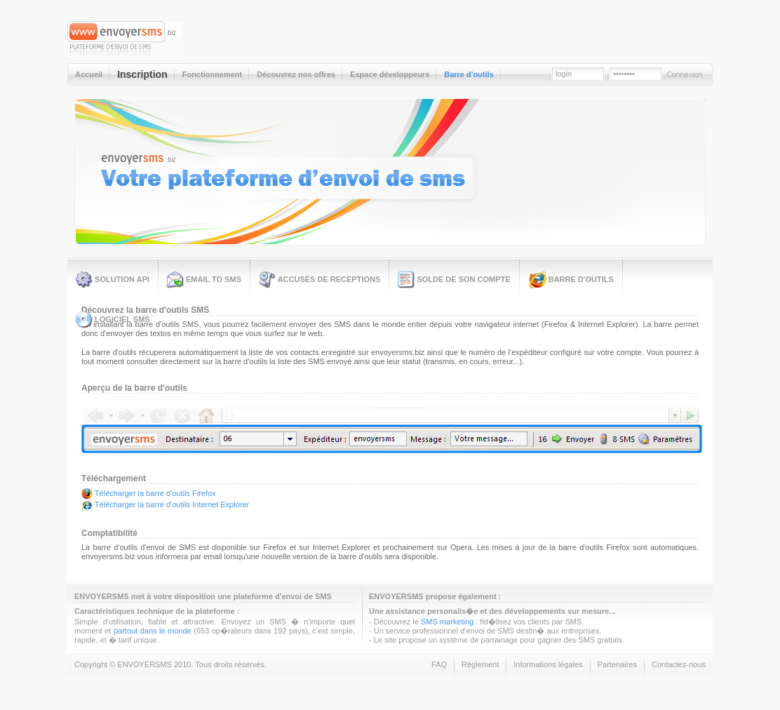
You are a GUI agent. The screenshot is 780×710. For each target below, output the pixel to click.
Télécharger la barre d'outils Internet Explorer (172, 504)
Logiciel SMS (113, 320)
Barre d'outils (571, 280)
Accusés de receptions (319, 280)
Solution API (112, 280)
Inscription (600, 234)
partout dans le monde (152, 631)
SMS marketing (447, 621)
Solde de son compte (454, 280)
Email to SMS (204, 280)
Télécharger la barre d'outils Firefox (155, 492)
